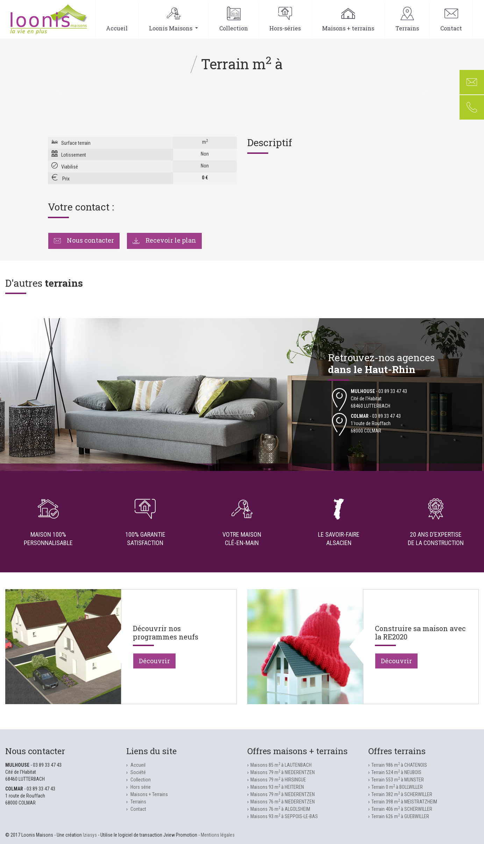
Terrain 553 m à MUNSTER (397, 779)
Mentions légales (218, 835)
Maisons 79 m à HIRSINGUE (278, 779)
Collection (233, 19)
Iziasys (90, 835)
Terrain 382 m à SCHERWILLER (401, 794)
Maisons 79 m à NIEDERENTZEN (282, 772)
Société (138, 772)
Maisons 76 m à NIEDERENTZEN (282, 801)
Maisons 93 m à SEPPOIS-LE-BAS (284, 816)
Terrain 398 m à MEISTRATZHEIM (404, 801)
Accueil (117, 19)
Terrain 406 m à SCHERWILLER (401, 809)
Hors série (140, 787)
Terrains (407, 19)
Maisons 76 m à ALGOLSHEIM (280, 809)
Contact (451, 19)
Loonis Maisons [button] (173, 19)
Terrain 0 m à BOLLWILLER (397, 787)
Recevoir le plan (164, 240)
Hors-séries (285, 19)
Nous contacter (84, 240)
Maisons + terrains (348, 19)
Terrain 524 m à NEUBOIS (396, 772)
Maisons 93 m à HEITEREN (277, 787)
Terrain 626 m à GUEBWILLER (400, 816)
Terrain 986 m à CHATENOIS (399, 765)
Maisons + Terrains (149, 794)
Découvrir (154, 661)
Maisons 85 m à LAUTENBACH (281, 765)
